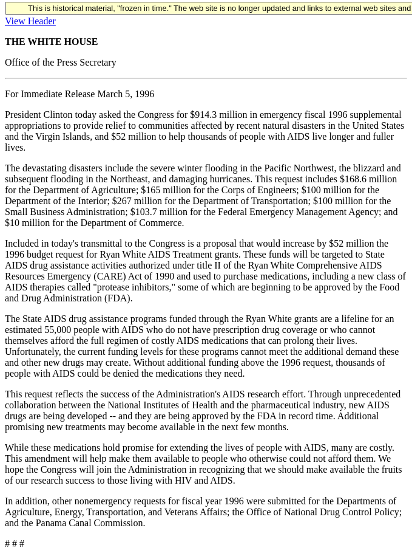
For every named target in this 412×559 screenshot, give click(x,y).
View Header (30, 21)
